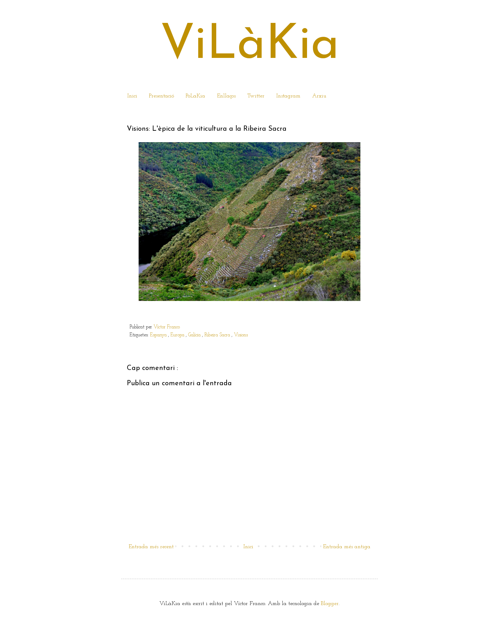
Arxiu (319, 96)
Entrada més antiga (346, 547)
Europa (178, 335)
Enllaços (226, 96)
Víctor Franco (167, 327)
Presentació (161, 96)
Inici (132, 96)
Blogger (330, 603)
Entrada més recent (151, 547)
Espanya (159, 335)
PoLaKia (195, 96)
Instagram (288, 96)
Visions (241, 335)
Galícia (195, 335)
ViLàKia (249, 45)
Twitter (255, 96)
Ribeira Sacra (217, 335)
